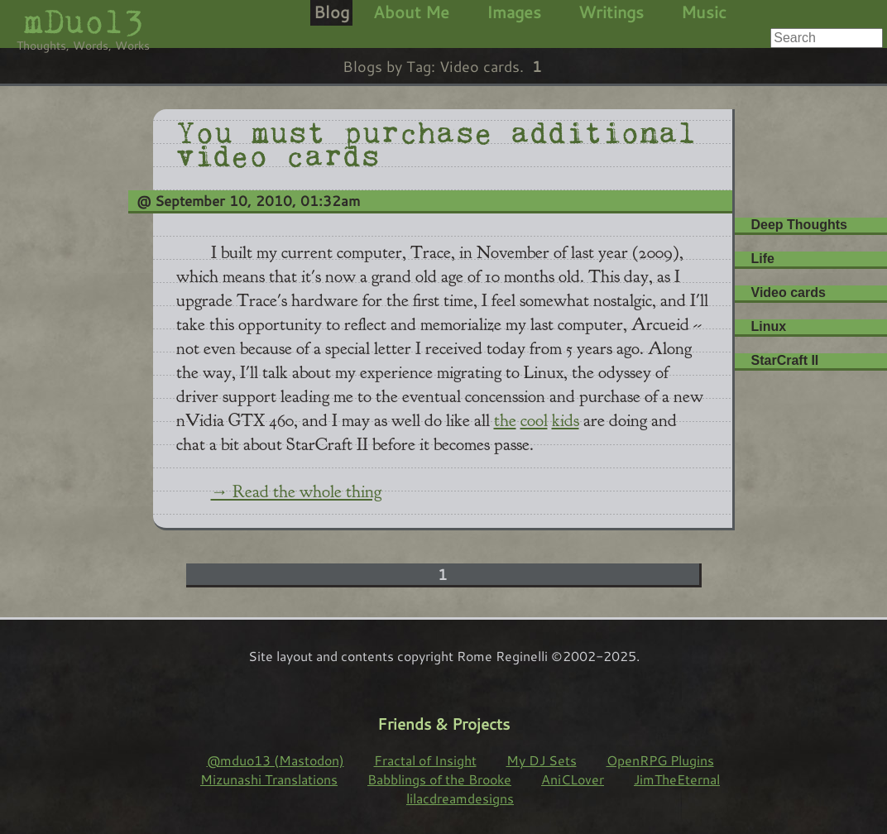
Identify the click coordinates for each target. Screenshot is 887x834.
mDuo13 (83, 21)
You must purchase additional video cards (436, 141)
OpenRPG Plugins (660, 760)
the (505, 421)
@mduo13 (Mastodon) (275, 760)
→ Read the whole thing (296, 492)
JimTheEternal (677, 779)
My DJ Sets (541, 760)
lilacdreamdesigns (460, 798)
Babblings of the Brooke (439, 779)
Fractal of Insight (425, 760)
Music (703, 11)
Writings (611, 11)
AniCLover (572, 779)
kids (565, 421)
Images (514, 11)
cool (534, 421)
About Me (411, 11)
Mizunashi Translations (269, 779)
